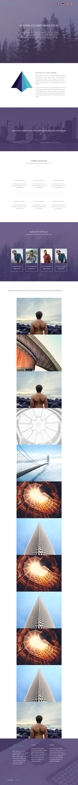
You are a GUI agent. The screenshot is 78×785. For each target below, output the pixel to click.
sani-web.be (17, 780)
